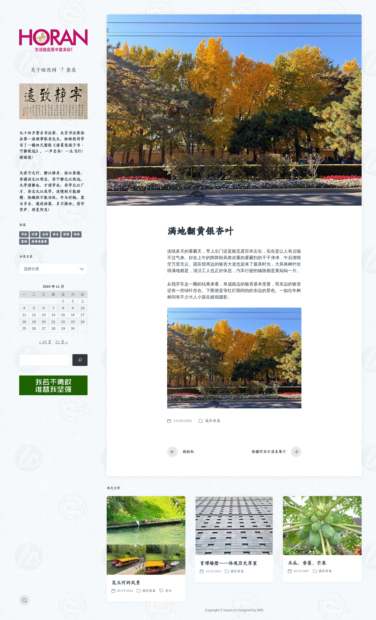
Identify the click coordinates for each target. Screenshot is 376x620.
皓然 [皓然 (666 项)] (77, 234)
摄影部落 (212, 420)
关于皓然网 (43, 69)
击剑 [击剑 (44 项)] (45, 234)
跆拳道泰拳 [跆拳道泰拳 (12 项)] (39, 241)
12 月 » (61, 342)
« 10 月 (45, 342)
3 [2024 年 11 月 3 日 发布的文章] (82, 301)
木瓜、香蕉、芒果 (307, 579)
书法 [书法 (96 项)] (24, 234)
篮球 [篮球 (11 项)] (24, 241)
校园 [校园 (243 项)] (66, 234)
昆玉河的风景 (126, 599)
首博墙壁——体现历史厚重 (228, 580)
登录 (71, 69)
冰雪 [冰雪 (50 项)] (34, 234)
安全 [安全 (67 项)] (56, 234)
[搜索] (80, 360)
